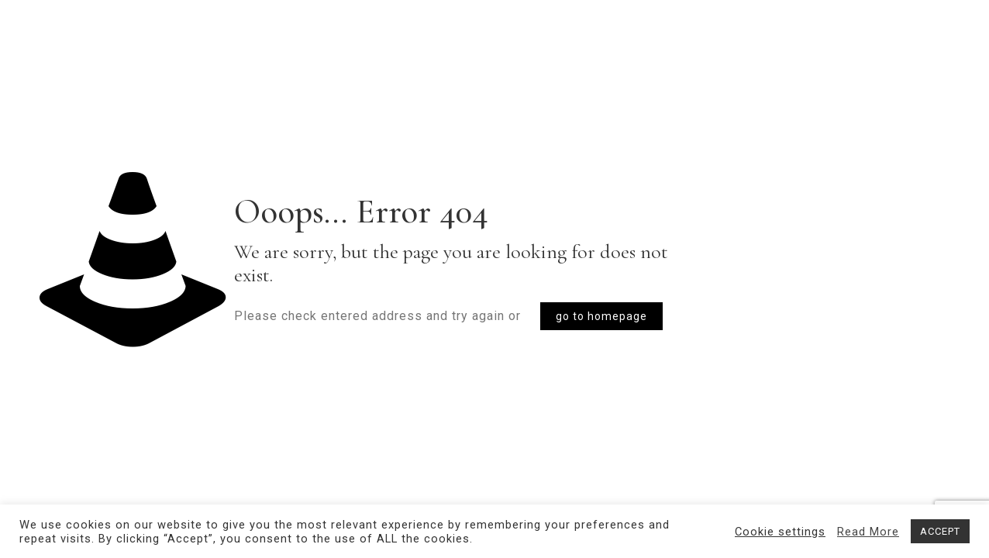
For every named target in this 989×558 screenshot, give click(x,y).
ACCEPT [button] (940, 531)
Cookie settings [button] (780, 532)
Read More (868, 532)
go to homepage (601, 316)
